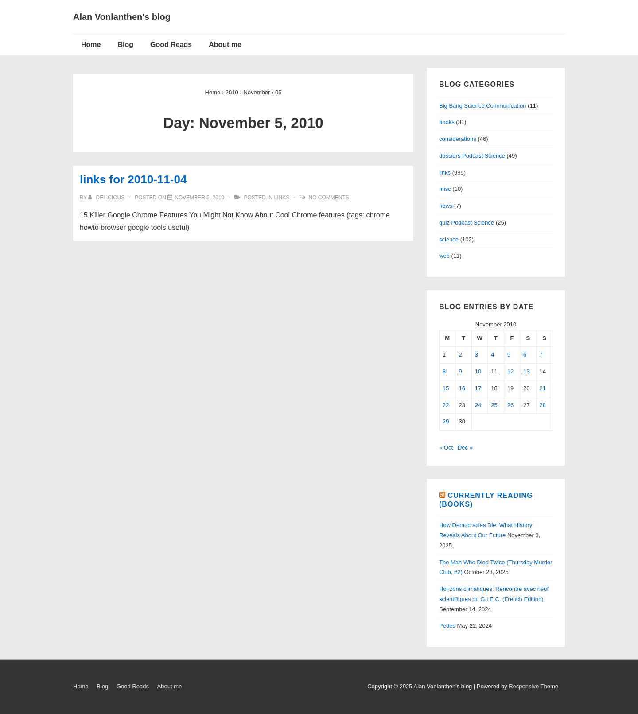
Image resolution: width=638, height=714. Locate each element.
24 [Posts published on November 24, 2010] (478, 405)
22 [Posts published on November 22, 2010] (446, 405)
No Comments (329, 197)
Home (91, 44)
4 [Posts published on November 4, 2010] (492, 354)
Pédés (447, 625)
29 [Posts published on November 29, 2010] (446, 421)
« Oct (446, 447)
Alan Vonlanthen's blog (122, 17)
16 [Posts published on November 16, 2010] (462, 388)
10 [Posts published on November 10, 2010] (478, 371)
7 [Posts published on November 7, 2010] (541, 354)
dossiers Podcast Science (472, 155)
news (445, 205)
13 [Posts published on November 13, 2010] (526, 371)
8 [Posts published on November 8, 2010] (444, 371)
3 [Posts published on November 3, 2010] (476, 354)
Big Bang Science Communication (482, 105)
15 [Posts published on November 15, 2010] (446, 388)
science (449, 239)
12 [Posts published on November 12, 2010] (510, 371)
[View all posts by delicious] (107, 197)
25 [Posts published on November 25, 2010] (494, 405)
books (447, 122)
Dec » (465, 447)
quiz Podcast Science (466, 222)
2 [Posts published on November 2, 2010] (460, 354)
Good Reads (171, 44)
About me (225, 44)
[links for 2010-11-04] (199, 197)
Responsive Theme (533, 686)
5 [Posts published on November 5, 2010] (508, 354)
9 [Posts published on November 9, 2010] (460, 371)
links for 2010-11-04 (133, 179)
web (444, 255)
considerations (457, 139)
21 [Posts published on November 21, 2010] (543, 388)
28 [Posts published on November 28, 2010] (543, 405)
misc (445, 189)
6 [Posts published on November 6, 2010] (524, 354)
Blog (125, 44)
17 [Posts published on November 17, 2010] (478, 388)
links (282, 197)
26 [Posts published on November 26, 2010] (510, 405)
